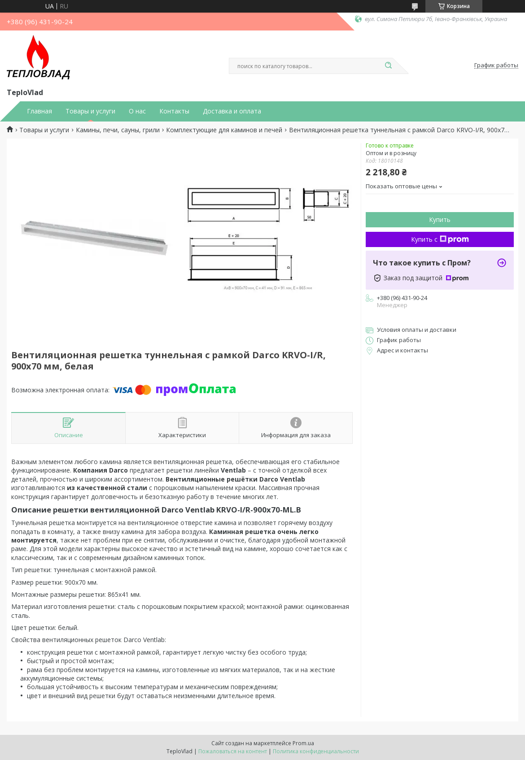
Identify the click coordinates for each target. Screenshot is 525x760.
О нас (137, 111)
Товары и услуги (90, 111)
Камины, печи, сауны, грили (118, 130)
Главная (39, 111)
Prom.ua (303, 743)
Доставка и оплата (232, 111)
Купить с (440, 239)
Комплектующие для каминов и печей (224, 130)
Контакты (174, 111)
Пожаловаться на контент (232, 751)
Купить (440, 219)
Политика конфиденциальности (316, 751)
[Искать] (388, 66)
